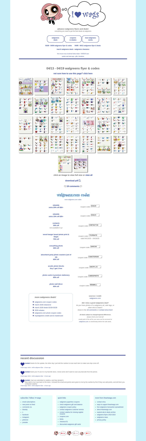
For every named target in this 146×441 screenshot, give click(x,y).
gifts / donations (79, 56)
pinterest (25, 420)
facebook (25, 415)
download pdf (73, 181)
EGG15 (95, 215)
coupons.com (64, 416)
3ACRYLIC (95, 266)
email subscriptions (28, 402)
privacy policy (101, 420)
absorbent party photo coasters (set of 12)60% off (56, 257)
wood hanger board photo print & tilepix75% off (56, 237)
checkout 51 (64, 422)
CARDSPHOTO (95, 275)
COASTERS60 (95, 256)
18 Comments (73, 186)
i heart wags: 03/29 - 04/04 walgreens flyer (31, 367)
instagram (25, 417)
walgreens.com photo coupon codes (48, 313)
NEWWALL (95, 284)
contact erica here (105, 310)
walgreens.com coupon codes (46, 302)
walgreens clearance (82, 49)
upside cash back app (68, 56)
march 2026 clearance (43, 305)
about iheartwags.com (104, 409)
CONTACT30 (95, 225)
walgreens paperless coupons (70, 402)
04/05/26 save (85, 53)
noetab (27, 363)
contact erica (101, 402)
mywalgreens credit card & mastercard (49, 316)
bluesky (25, 409)
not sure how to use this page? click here (73, 73)
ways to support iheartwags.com (107, 404)
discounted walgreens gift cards (70, 424)
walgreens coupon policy (68, 407)
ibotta (61, 419)
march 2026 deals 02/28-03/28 (46, 307)
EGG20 (95, 206)
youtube (25, 422)
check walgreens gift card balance (71, 404)
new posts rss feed (28, 404)
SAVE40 (95, 246)
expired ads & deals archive (106, 412)
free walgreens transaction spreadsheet (110, 407)
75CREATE (95, 235)
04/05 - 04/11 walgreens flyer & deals (88, 46)
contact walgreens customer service (72, 409)
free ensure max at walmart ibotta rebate (68, 53)
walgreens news (102, 417)
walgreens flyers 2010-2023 (106, 415)
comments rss (27, 407)
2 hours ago (47, 367)
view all (88, 175)
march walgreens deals (65, 49)
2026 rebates (39, 310)
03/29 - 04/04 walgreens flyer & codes (58, 46)
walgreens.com (95, 298)
